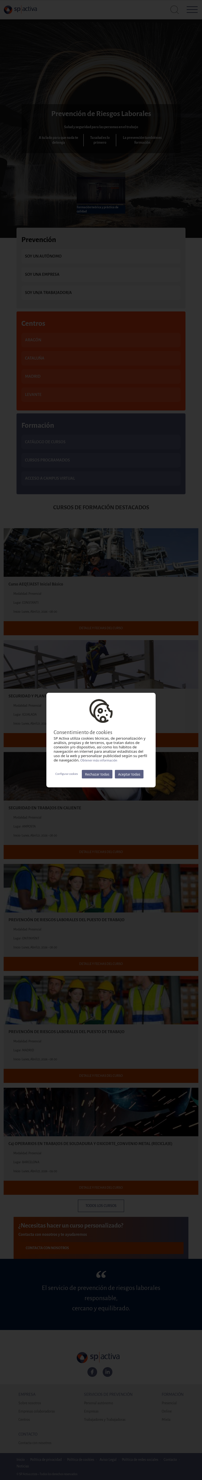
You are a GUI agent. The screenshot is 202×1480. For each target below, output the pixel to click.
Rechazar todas (97, 774)
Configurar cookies (66, 774)
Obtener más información (98, 760)
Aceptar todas (129, 774)
